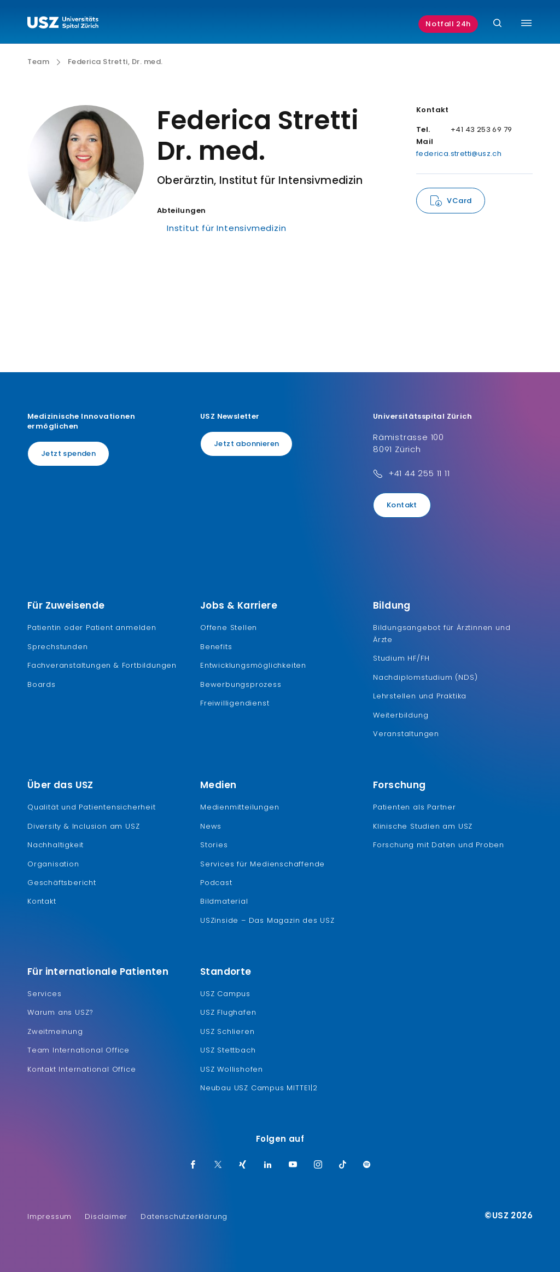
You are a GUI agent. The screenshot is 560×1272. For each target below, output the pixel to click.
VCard (459, 200)
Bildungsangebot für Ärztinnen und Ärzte (441, 633)
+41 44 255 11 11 (419, 473)
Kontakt (402, 505)
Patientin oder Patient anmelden (91, 627)
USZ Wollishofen (231, 1069)
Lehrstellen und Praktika (419, 696)
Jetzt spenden (68, 453)
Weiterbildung (400, 715)
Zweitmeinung (55, 1031)
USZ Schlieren (227, 1031)
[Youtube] (293, 1165)
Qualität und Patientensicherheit (91, 807)
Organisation (53, 864)
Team (38, 62)
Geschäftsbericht (61, 882)
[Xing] (242, 1165)
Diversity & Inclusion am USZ (83, 826)
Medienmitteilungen (239, 807)
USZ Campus (225, 993)
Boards (41, 684)
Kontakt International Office (81, 1069)
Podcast (216, 882)
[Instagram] (318, 1165)
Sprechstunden (57, 646)
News (210, 826)
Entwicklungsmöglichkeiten (253, 665)
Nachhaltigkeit (55, 845)
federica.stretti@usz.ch (458, 153)
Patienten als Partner (414, 807)
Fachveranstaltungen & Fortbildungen (102, 665)
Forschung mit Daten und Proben (438, 845)
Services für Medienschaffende (262, 864)
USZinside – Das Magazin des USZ (267, 920)
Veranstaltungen (406, 733)
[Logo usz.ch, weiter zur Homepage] (62, 24)
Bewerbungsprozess (241, 684)
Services (44, 993)
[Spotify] (367, 1165)
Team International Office (78, 1050)
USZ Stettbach (227, 1050)
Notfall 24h (448, 24)
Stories (214, 845)
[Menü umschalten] (526, 23)
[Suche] (497, 23)
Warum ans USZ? (60, 1012)
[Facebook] (193, 1165)
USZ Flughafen (228, 1012)
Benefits (216, 646)
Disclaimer (106, 1216)
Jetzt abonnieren (246, 443)
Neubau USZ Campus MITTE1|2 (259, 1088)
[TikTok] (343, 1165)
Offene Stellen (228, 627)
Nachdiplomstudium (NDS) (425, 677)
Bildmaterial (224, 901)
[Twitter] (218, 1165)
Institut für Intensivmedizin (226, 228)
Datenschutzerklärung (184, 1216)
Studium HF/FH (401, 658)
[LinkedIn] (268, 1165)
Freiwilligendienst (234, 703)
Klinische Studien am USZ (422, 826)
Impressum (49, 1216)
